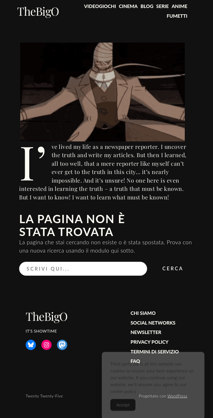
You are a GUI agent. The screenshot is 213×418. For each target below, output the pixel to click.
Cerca (173, 268)
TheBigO (38, 11)
